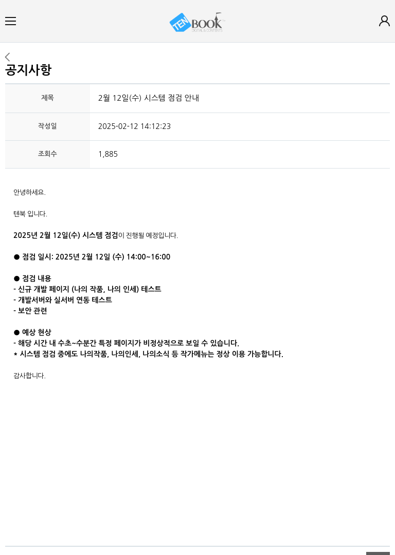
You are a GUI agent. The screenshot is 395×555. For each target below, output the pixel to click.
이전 (7, 57)
